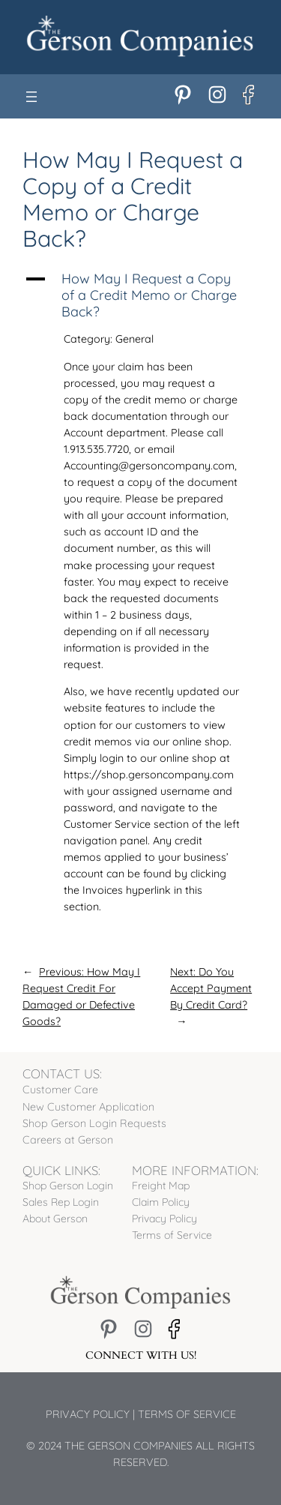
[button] (140, 295)
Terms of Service (187, 1414)
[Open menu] (31, 97)
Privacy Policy (88, 1414)
